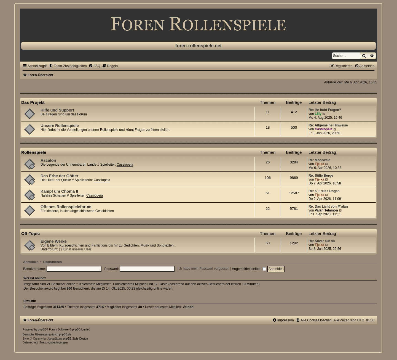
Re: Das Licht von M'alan (328, 206)
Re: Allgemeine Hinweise (328, 125)
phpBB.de (65, 334)
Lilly (318, 114)
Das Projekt (33, 102)
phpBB (42, 329)
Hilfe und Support (57, 110)
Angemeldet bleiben (249, 269)
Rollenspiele (33, 152)
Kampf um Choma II (59, 191)
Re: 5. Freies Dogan (324, 191)
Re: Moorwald (319, 160)
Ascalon (48, 160)
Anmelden (31, 261)
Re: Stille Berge (321, 176)
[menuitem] (68, 66)
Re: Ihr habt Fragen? (325, 110)
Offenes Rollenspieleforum (66, 207)
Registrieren (52, 261)
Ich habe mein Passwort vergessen (203, 269)
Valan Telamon (326, 210)
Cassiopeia (323, 129)
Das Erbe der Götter (59, 176)
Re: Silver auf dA (322, 241)
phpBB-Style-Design (75, 338)
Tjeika (319, 164)
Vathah (188, 307)
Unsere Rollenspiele (60, 125)
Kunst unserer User (75, 249)
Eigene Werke (54, 241)
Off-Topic (30, 233)
